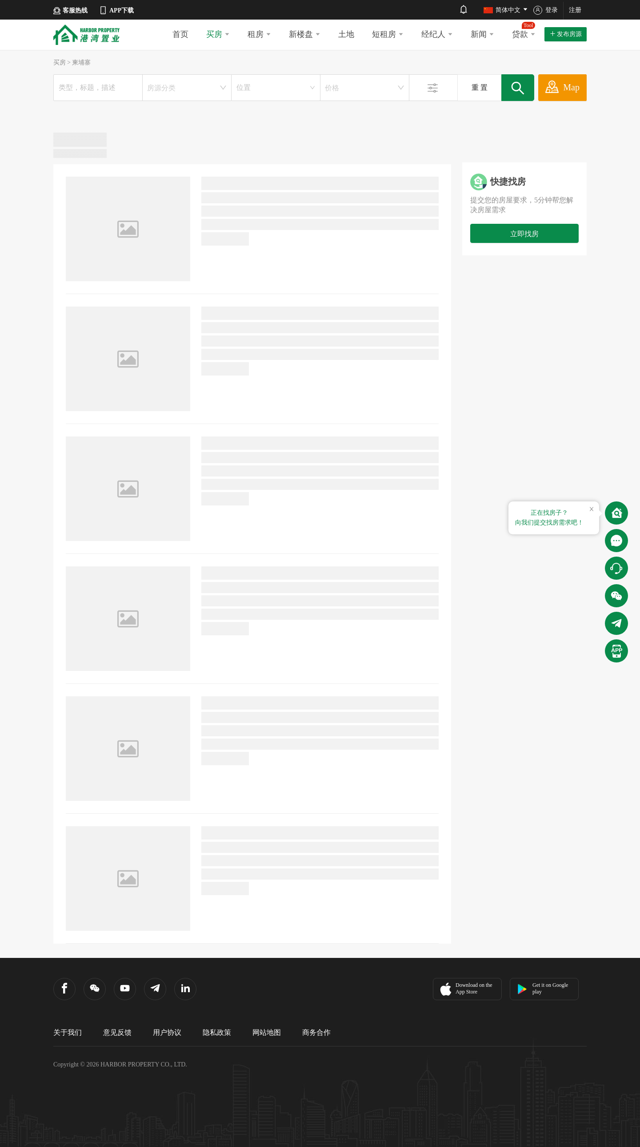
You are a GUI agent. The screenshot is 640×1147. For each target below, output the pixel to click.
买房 (218, 34)
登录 (545, 10)
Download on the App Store (465, 989)
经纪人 (437, 34)
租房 (259, 34)
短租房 (388, 34)
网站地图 (266, 1032)
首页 (180, 34)
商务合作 (316, 1032)
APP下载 (116, 10)
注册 (575, 10)
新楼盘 (304, 34)
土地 (346, 34)
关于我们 (67, 1032)
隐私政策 (217, 1032)
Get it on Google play (542, 988)
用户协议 (167, 1032)
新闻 (482, 34)
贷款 (524, 30)
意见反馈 (117, 1032)
